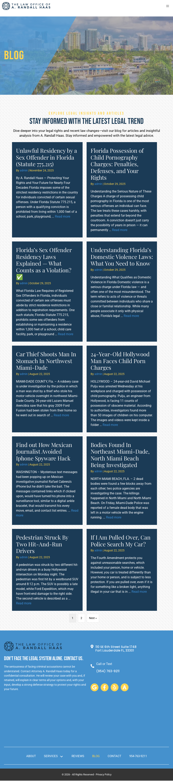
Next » (93, 618)
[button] (94, 688)
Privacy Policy (103, 774)
